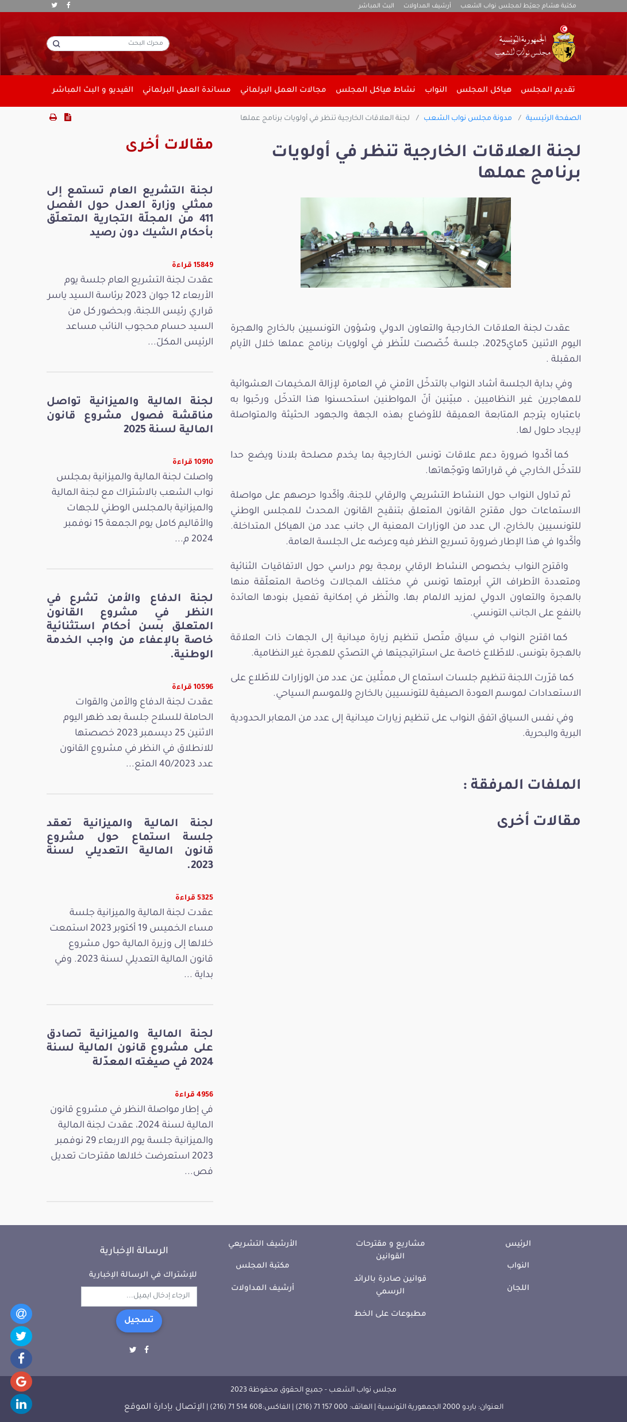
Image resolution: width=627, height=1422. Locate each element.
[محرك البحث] (108, 43)
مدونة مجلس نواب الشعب (468, 119)
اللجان (518, 1288)
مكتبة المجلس (263, 1266)
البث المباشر (376, 6)
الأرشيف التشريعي (262, 1244)
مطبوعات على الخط (390, 1314)
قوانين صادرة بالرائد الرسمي (390, 1286)
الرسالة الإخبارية (134, 1251)
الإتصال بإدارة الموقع (164, 1407)
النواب (518, 1266)
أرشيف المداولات (427, 6)
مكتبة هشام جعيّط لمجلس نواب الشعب (518, 6)
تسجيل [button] (139, 1321)
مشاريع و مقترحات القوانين (390, 1251)
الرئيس (518, 1244)
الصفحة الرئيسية (553, 119)
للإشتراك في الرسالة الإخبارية (143, 1275)
